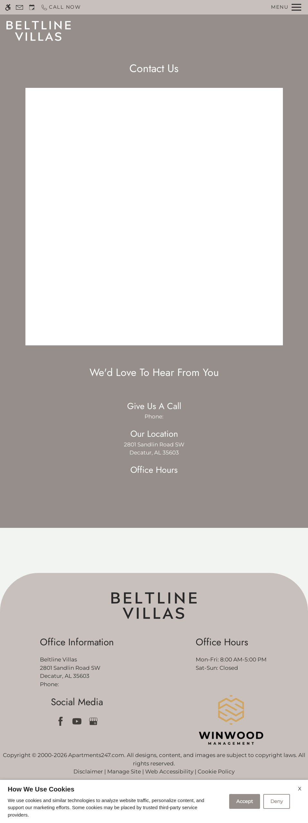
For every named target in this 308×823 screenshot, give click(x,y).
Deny (276, 801)
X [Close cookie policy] (300, 789)
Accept (244, 801)
